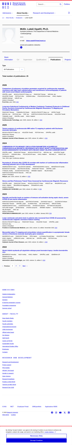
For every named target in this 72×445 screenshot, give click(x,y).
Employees (5, 349)
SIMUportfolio (36, 406)
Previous (6, 266)
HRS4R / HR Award (8, 370)
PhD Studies (6, 367)
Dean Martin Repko (8, 318)
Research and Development (17, 358)
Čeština (67, 4)
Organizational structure (9, 326)
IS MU (4, 406)
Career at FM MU (7, 341)
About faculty (10, 314)
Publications (56, 60)
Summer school (6, 308)
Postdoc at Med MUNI (8, 382)
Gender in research (8, 373)
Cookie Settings (50, 434)
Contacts (5, 352)
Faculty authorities (7, 324)
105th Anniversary (7, 329)
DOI (17, 102)
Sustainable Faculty (8, 343)
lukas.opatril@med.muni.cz (36, 40)
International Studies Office (10, 346)
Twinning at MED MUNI (9, 384)
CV (18, 60)
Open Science (6, 376)
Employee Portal (22, 406)
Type (4, 65)
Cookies (13, 414)
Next (25, 266)
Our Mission (5, 335)
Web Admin (5, 414)
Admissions (8, 290)
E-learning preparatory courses (11, 302)
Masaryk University (12, 412)
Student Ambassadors (8, 294)
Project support (6, 365)
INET (12, 406)
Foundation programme (9, 305)
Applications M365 (51, 406)
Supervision (27, 60)
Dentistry (5, 300)
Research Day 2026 (8, 387)
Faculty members (7, 321)
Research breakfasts (8, 379)
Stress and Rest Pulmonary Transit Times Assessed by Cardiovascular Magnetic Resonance (35, 181)
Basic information (8, 58)
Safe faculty (5, 338)
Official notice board (8, 332)
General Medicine (7, 297)
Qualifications (41, 60)
